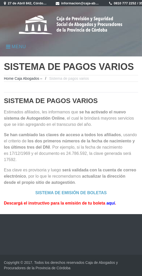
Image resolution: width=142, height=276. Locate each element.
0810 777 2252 (125, 3)
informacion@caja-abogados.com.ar (90, 3)
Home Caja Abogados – (23, 78)
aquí (110, 203)
